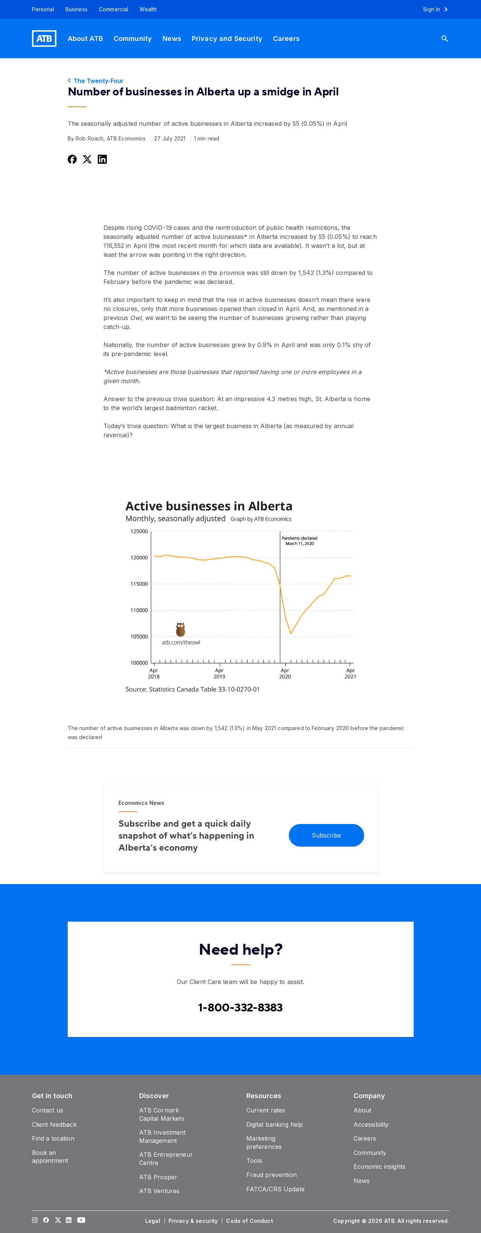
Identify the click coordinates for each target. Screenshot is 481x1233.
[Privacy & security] (194, 1221)
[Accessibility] (371, 1124)
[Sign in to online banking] (438, 9)
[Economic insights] (380, 1166)
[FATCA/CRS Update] (275, 1189)
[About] (363, 1110)
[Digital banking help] (274, 1124)
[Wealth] (148, 9)
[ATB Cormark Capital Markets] (161, 1114)
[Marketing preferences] (264, 1142)
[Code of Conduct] (250, 1221)
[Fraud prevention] (271, 1175)
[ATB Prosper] (158, 1177)
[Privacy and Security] (227, 38)
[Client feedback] (54, 1124)
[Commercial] (113, 9)
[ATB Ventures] (159, 1191)
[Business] (76, 9)
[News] (172, 38)
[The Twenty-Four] (241, 80)
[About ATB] (85, 38)
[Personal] (40, 9)
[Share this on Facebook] (71, 159)
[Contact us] (48, 1110)
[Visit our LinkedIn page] (68, 1221)
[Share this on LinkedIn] (101, 159)
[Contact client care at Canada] (240, 1008)
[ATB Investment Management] (162, 1136)
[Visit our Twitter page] (57, 1221)
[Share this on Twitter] (86, 159)
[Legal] (153, 1221)
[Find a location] (53, 1138)
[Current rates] (265, 1110)
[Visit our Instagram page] (34, 1221)
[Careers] (286, 38)
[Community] (132, 38)
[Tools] (254, 1160)
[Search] (448, 38)
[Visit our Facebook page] (46, 1221)
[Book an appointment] (50, 1157)
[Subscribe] (326, 834)
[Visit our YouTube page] (79, 1221)
